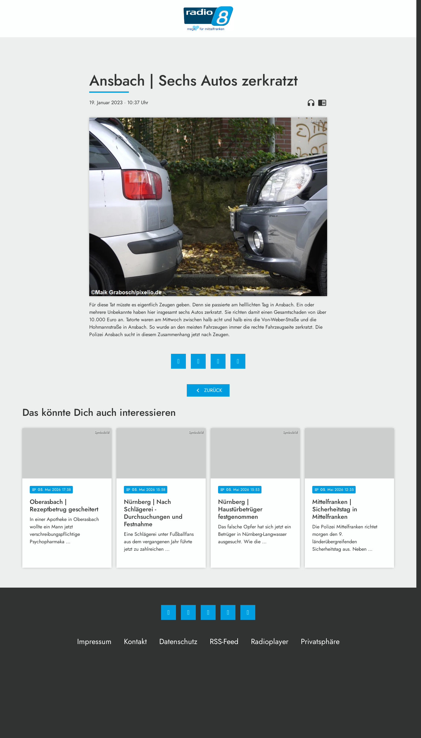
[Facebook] (168, 612)
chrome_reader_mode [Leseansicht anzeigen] (322, 102)
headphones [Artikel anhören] (311, 102)
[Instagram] (188, 612)
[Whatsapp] (208, 612)
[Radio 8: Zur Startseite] (208, 18)
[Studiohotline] (228, 612)
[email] (247, 612)
